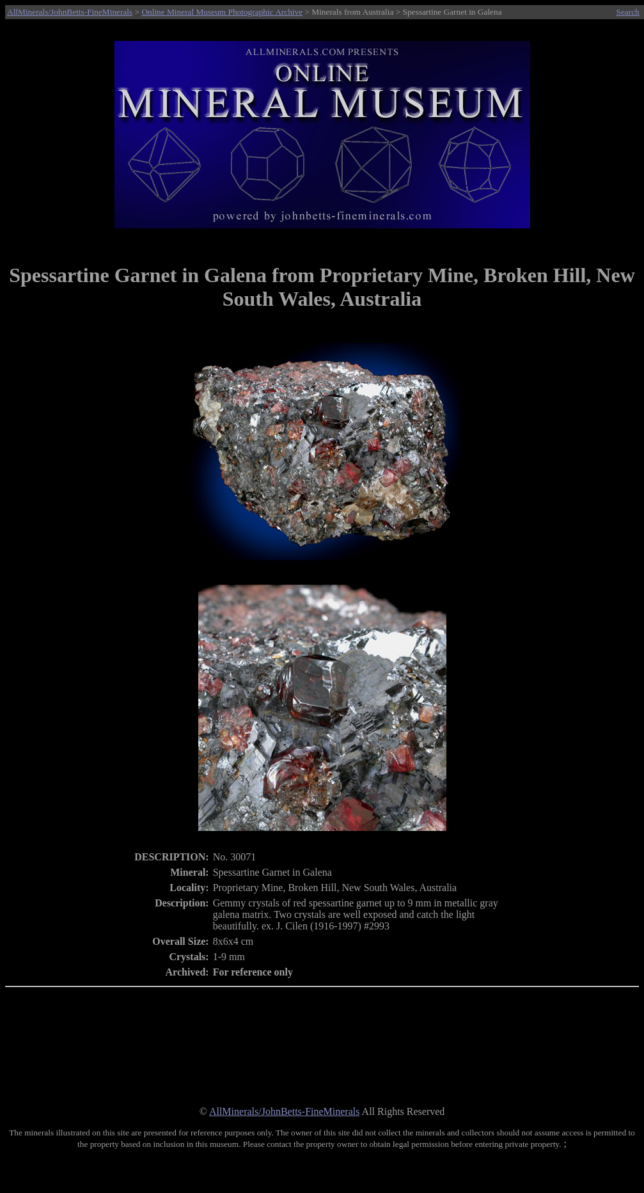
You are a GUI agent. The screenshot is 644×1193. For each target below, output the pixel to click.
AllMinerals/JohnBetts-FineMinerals (69, 12)
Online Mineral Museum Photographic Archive (221, 12)
